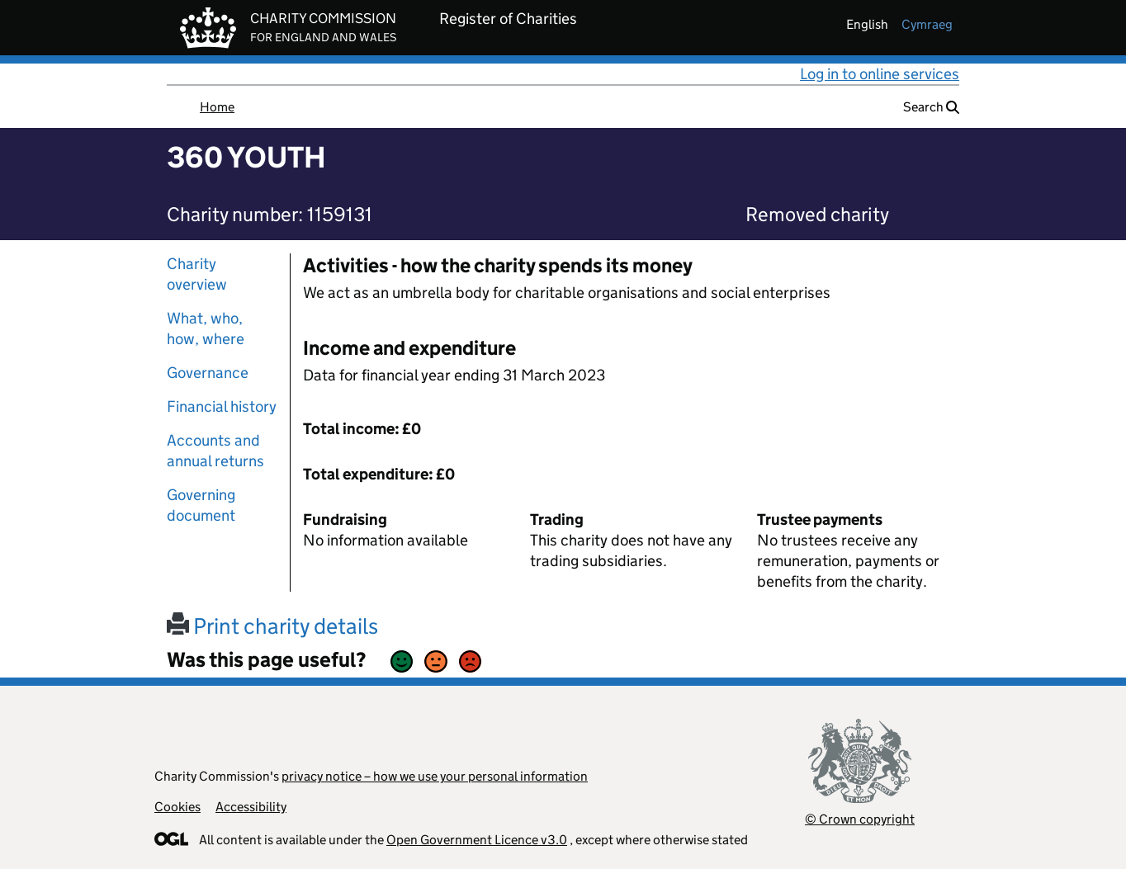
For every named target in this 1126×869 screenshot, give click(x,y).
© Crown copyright (860, 819)
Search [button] (931, 107)
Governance (207, 372)
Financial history (222, 406)
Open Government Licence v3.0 (476, 840)
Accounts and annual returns (215, 450)
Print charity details (272, 626)
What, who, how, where (205, 328)
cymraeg (927, 24)
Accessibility (250, 807)
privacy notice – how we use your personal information (435, 776)
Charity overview (197, 274)
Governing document (201, 505)
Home (217, 107)
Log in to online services (879, 73)
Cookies (177, 807)
